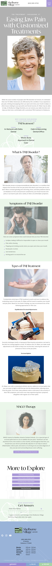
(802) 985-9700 (33, 3)
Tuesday (18, 549)
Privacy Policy (26, 560)
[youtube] (10, 535)
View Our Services (26, 488)
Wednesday (19, 551)
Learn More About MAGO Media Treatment (26, 452)
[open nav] (49, 3)
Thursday (18, 553)
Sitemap (20, 560)
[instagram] (6, 535)
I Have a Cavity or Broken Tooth (26, 478)
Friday (18, 554)
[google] (2, 535)
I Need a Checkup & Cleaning (26, 474)
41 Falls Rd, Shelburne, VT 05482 (26, 542)
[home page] (10, 3)
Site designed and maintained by (39, 560)
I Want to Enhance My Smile (26, 485)
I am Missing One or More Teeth (26, 481)
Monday (18, 547)
